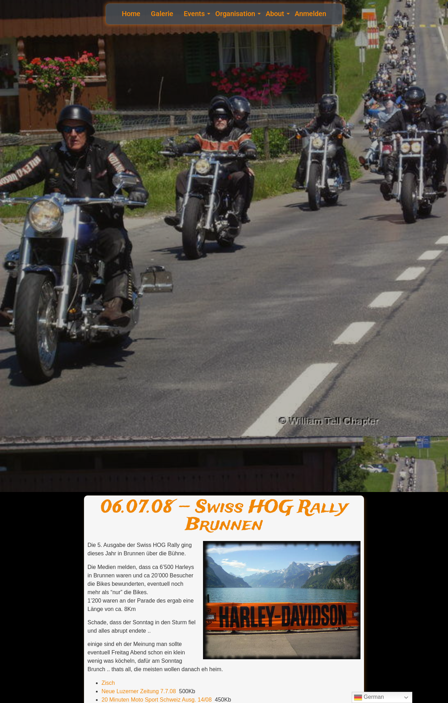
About (276, 13)
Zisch (108, 683)
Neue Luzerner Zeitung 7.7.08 (139, 691)
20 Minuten (115, 700)
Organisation (236, 13)
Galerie (162, 13)
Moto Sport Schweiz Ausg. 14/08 (171, 700)
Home (131, 13)
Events (195, 13)
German (369, 697)
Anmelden (310, 13)
